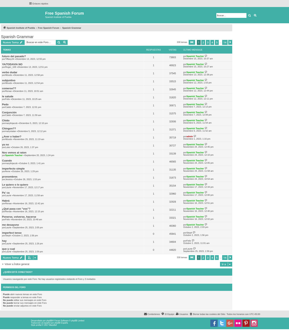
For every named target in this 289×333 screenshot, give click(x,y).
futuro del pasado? (14, 56)
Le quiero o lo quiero (15, 184)
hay (4, 240)
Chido (5, 120)
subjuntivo (8, 80)
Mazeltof (53, 325)
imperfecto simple (13, 168)
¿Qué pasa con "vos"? (16, 208)
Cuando (7, 160)
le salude (7, 96)
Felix (7, 99)
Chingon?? (9, 128)
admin (189, 136)
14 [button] (224, 42)
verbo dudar (9, 72)
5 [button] (217, 42)
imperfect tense (11, 232)
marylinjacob (11, 123)
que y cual (8, 248)
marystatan (10, 131)
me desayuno (10, 224)
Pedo (5, 104)
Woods (8, 75)
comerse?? (9, 88)
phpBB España (61, 323)
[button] (192, 42)
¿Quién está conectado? (18, 272)
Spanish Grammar (17, 37)
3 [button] (208, 42)
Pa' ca (6, 192)
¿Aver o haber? (11, 136)
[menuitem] (207, 314)
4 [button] (212, 42)
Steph (8, 235)
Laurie (8, 187)
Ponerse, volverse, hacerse (19, 216)
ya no (5, 144)
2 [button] (203, 42)
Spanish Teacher (195, 56)
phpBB (49, 321)
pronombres (9, 176)
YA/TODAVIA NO (12, 64)
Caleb (8, 107)
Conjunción (9, 112)
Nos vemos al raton (14, 152)
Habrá (5, 200)
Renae (8, 91)
